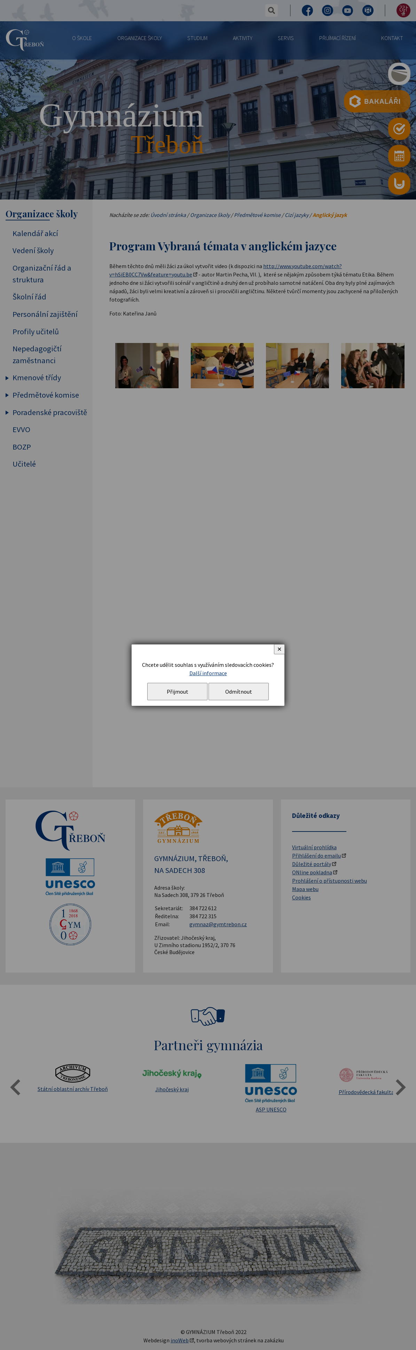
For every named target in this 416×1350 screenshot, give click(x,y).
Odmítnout (238, 691)
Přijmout (177, 691)
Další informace (208, 673)
